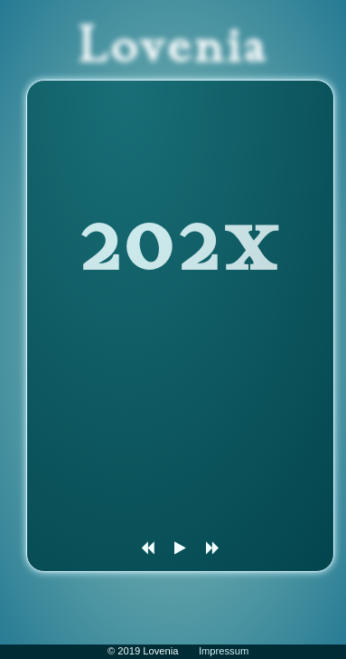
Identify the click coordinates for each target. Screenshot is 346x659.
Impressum (223, 650)
